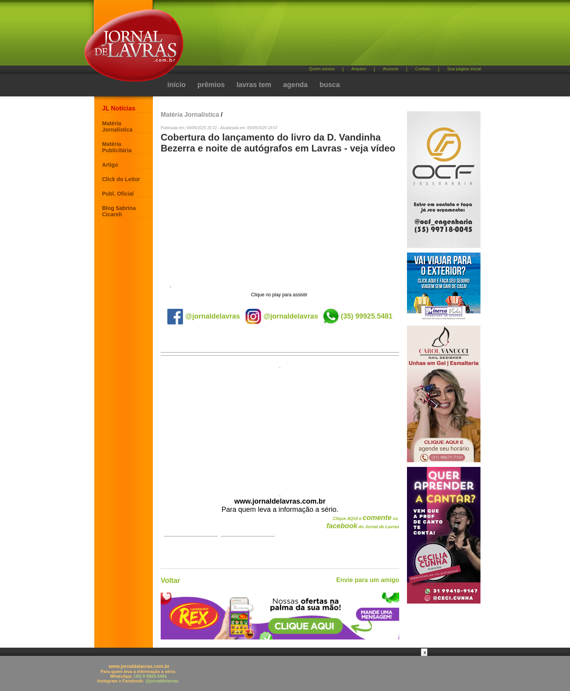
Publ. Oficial (118, 194)
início (176, 85)
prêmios (211, 85)
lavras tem (254, 85)
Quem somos (321, 68)
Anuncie (390, 68)
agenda (295, 85)
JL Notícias (118, 108)
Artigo (110, 165)
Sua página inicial (464, 68)
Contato (422, 68)
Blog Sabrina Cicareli (119, 211)
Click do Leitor (121, 179)
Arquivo (358, 68)
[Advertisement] (326, 35)
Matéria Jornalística (117, 126)
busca (329, 85)
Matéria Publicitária (116, 147)
